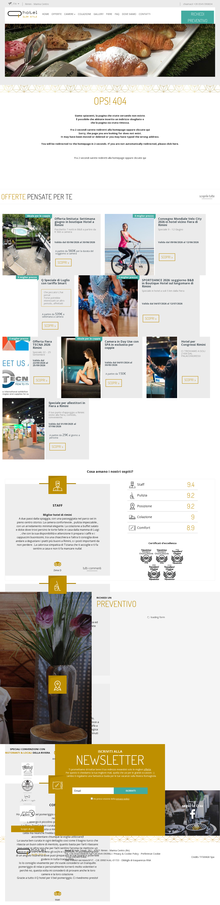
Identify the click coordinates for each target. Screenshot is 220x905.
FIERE (109, 14)
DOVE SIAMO (129, 14)
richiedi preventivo (197, 17)
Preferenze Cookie (150, 853)
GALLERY (98, 14)
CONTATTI (144, 14)
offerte (147, 769)
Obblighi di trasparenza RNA (136, 860)
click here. (172, 143)
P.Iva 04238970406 (76, 857)
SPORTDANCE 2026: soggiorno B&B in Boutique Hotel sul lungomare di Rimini (168, 283)
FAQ (117, 14)
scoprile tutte (207, 196)
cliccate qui (143, 129)
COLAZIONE (84, 14)
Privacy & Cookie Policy (126, 853)
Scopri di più (27, 829)
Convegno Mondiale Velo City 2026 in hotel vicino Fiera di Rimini (180, 222)
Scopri (63, 262)
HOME (45, 14)
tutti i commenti (92, 568)
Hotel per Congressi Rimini (193, 343)
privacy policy (122, 798)
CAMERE (69, 14)
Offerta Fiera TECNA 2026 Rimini (42, 344)
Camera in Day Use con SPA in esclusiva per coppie (122, 344)
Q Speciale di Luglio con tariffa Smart (55, 282)
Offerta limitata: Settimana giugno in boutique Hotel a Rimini (75, 222)
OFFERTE (57, 14)
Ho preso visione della (111, 798)
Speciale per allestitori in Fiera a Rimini (67, 404)
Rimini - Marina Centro (37, 4)
